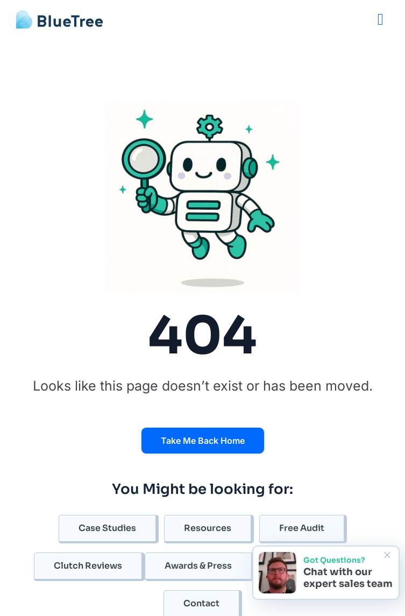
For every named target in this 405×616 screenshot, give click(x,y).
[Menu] (380, 19)
